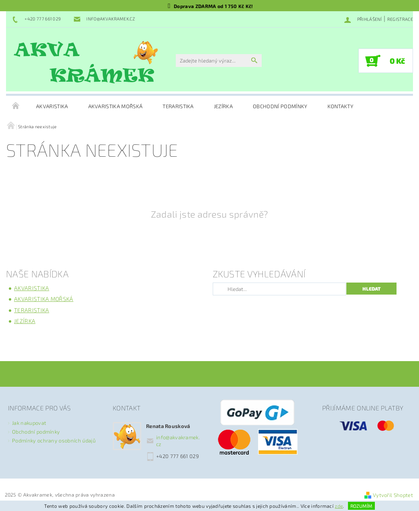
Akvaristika (52, 106)
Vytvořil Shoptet (393, 495)
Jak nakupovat (29, 423)
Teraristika (178, 106)
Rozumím (361, 506)
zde (339, 506)
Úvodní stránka (16, 106)
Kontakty (340, 106)
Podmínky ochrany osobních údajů (54, 440)
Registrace (400, 19)
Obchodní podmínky (280, 106)
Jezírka (223, 106)
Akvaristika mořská (115, 106)
